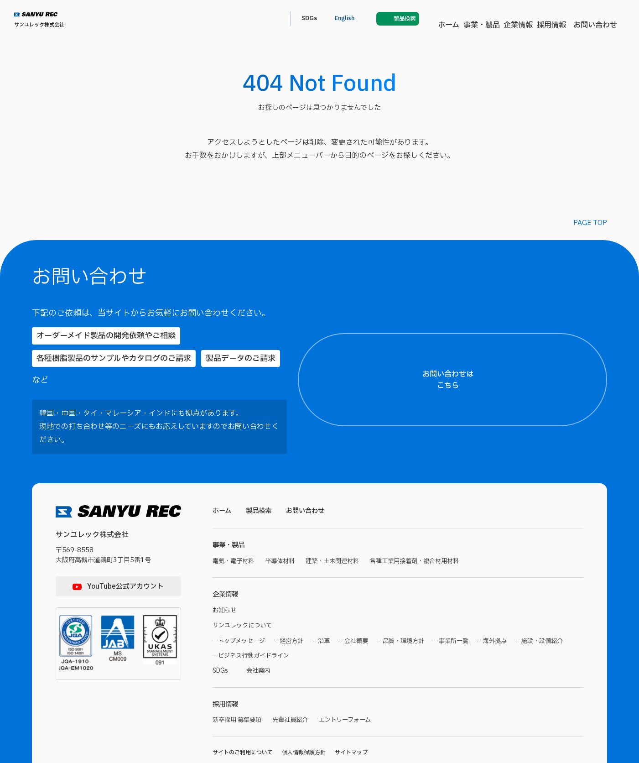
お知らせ (225, 557)
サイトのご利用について (243, 701)
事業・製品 (305, 18)
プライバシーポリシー (529, 707)
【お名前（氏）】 (510, 369)
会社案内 (261, 618)
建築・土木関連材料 (340, 507)
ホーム (265, 18)
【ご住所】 (504, 445)
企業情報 (349, 18)
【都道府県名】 (509, 412)
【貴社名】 (504, 487)
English (528, 19)
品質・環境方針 (403, 588)
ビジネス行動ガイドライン (253, 603)
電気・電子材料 (235, 507)
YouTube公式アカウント (125, 531)
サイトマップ (351, 701)
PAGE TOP (590, 223)
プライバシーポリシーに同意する (559, 725)
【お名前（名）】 (590, 369)
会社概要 (356, 588)
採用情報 (389, 18)
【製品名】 (504, 614)
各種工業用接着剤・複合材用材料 (427, 507)
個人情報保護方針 (304, 701)
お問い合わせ (437, 18)
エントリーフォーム (353, 669)
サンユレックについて (244, 573)
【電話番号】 (507, 571)
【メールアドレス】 (514, 529)
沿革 (324, 588)
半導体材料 (284, 507)
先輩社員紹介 (295, 669)
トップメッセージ (241, 588)
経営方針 (291, 588)
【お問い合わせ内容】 (557, 656)
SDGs (491, 18)
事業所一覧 (453, 588)
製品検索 (261, 455)
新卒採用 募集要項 (239, 669)
